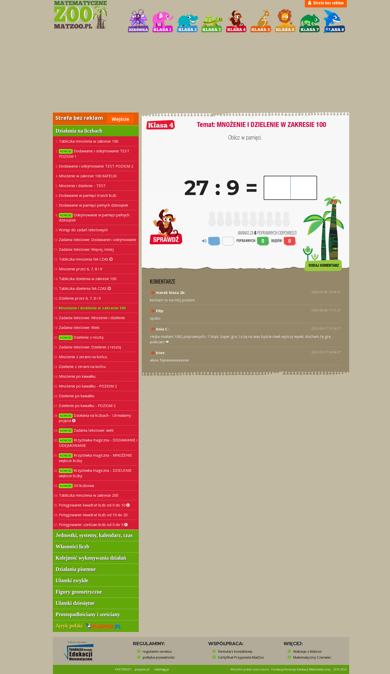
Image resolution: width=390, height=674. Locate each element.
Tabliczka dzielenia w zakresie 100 (87, 278)
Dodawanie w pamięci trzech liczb (87, 195)
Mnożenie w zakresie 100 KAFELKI (88, 175)
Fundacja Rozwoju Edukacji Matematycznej (300, 669)
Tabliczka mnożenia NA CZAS (86, 259)
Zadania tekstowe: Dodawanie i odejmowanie (97, 239)
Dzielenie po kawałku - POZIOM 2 (87, 405)
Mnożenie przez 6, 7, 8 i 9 (80, 268)
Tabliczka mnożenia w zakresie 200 (88, 495)
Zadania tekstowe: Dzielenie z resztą (90, 346)
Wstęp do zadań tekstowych (83, 229)
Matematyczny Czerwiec (312, 657)
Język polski (88, 626)
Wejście (120, 119)
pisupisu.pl (142, 669)
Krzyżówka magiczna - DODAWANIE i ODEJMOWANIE (98, 442)
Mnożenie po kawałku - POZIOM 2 (88, 386)
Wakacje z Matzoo (307, 651)
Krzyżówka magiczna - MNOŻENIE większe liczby (95, 458)
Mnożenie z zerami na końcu (83, 356)
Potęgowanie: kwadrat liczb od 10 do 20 (93, 514)
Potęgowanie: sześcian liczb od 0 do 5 (93, 524)
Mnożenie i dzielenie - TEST (82, 185)
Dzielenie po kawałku (76, 395)
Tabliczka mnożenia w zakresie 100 (88, 141)
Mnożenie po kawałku (77, 376)
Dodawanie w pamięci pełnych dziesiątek (93, 205)
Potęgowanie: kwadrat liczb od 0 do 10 (94, 504)
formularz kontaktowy (235, 651)
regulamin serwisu (157, 651)
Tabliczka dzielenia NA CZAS (85, 288)
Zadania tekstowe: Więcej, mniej (86, 249)
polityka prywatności (159, 657)
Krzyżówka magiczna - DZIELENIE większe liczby (95, 473)
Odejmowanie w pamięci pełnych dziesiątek (94, 217)
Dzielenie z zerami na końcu (82, 366)
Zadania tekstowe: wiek (86, 430)
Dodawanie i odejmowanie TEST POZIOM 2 (96, 166)
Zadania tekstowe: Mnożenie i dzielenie (92, 317)
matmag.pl (161, 669)
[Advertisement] (195, 73)
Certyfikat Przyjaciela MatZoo (241, 657)
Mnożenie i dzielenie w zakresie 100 (92, 307)
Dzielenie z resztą (81, 337)
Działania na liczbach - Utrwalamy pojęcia (95, 418)
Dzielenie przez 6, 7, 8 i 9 (80, 298)
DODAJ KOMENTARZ (324, 265)
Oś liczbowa (76, 485)
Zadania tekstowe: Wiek (79, 327)
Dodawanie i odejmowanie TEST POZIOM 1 (94, 153)
